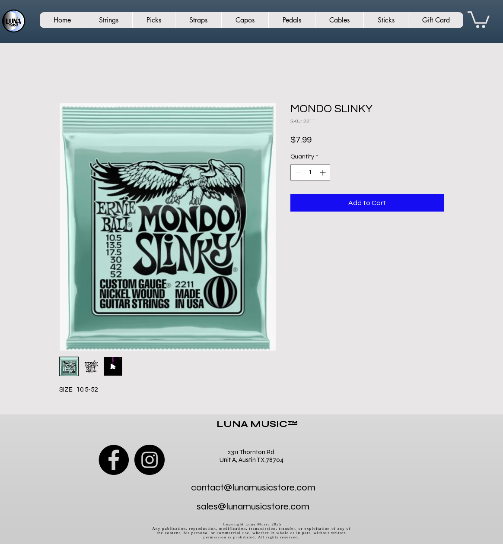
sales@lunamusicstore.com (253, 506)
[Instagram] (149, 460)
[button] (479, 18)
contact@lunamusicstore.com (253, 487)
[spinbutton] (310, 172)
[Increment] (323, 172)
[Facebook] (114, 460)
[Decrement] (297, 172)
